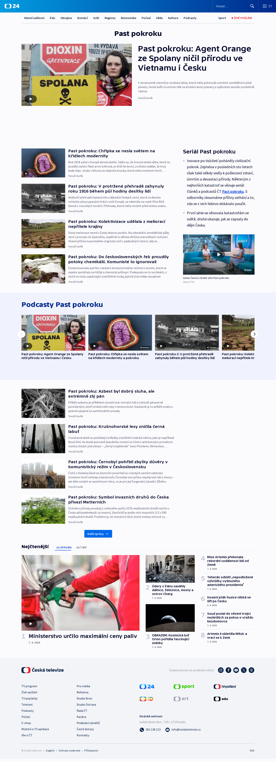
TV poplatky (29, 701)
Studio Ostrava (86, 707)
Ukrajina (66, 18)
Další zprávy (98, 537)
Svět (96, 18)
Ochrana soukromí (69, 753)
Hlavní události (34, 18)
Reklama (82, 695)
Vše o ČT (26, 738)
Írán (52, 18)
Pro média (83, 689)
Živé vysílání (29, 695)
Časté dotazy (85, 732)
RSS (252, 753)
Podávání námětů (88, 726)
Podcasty (190, 18)
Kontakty (83, 738)
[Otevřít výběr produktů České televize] (267, 6)
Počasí (146, 18)
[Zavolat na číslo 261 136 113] (150, 732)
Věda (159, 18)
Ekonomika (128, 18)
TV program (29, 689)
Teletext (27, 707)
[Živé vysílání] (242, 17)
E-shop (26, 726)
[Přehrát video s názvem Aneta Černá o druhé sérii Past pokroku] (218, 254)
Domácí (82, 18)
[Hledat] (252, 6)
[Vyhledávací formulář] (235, 6)
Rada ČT (82, 714)
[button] (219, 254)
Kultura (173, 18)
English (50, 753)
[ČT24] (12, 6)
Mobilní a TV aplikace (35, 732)
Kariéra (81, 720)
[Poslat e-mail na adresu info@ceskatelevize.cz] (183, 732)
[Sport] (222, 17)
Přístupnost (91, 753)
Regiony (110, 18)
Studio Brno (84, 701)
